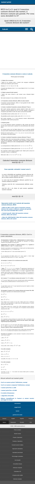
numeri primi (6, 2)
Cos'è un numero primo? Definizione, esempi (14, 382)
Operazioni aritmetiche (17, 448)
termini (17, 411)
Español (22, 418)
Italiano (4, 422)
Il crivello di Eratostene (7, 393)
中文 (31, 422)
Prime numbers (17, 429)
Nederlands (13, 422)
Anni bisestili (17, 460)
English (13, 418)
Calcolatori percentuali (17, 452)
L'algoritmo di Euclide (7, 395)
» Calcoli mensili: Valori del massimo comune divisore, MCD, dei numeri (14, 213)
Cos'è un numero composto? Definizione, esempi (15, 385)
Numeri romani (17, 433)
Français (31, 418)
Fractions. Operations (17, 441)
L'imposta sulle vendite (17, 475)
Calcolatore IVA (17, 471)
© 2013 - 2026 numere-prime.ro (17, 426)
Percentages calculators (17, 456)
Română (22, 422)
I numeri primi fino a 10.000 (9, 390)
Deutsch (4, 418)
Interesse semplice (17, 479)
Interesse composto (17, 467)
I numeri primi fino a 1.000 (8, 387)
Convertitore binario (17, 463)
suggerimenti (17, 407)
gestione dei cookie (17, 414)
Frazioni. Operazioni (17, 437)
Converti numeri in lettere (17, 445)
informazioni (17, 403)
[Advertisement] (17, 50)
